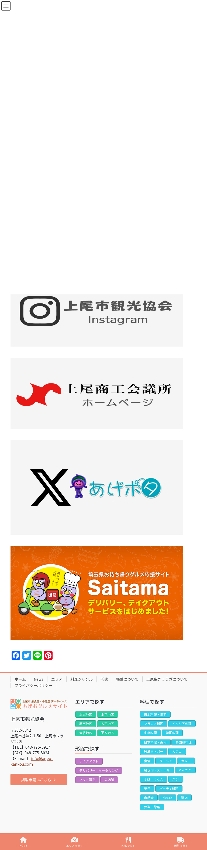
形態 (104, 679)
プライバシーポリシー (33, 685)
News (38, 679)
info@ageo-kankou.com (32, 761)
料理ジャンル (81, 679)
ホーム (20, 679)
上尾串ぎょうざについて (167, 679)
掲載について (127, 679)
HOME (23, 842)
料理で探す (128, 842)
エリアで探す (74, 842)
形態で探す (181, 842)
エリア (57, 679)
